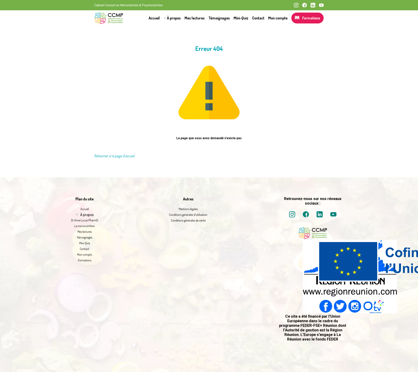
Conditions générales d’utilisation (188, 215)
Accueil (154, 17)
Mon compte (278, 17)
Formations (307, 18)
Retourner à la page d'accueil (114, 155)
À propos (174, 17)
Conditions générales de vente (188, 220)
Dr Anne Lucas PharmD (84, 220)
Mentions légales (188, 209)
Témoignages (219, 17)
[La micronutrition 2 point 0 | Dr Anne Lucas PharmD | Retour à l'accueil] (312, 238)
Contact (258, 17)
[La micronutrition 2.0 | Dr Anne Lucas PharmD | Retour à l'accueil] (108, 18)
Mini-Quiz (241, 17)
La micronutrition (84, 226)
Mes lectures (195, 17)
